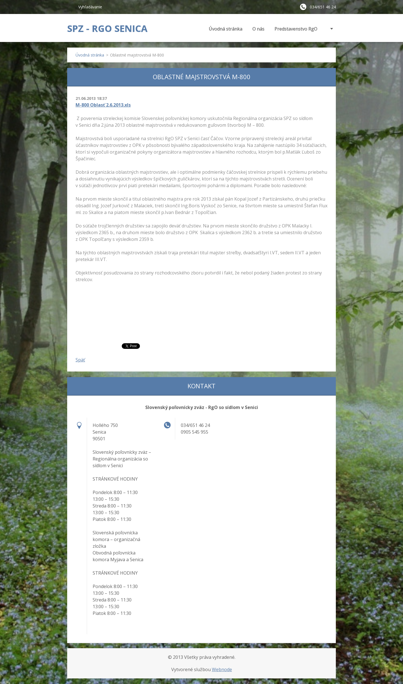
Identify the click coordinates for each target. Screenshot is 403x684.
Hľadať (70, 7)
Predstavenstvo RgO (296, 29)
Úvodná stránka (225, 29)
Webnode (222, 669)
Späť (80, 360)
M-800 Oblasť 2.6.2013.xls (103, 105)
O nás (258, 29)
